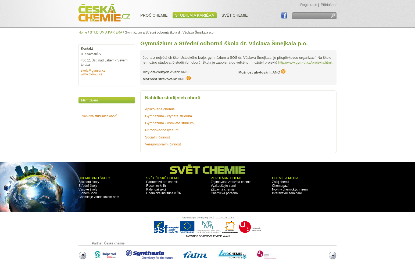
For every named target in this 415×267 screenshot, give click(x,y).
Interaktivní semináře (287, 193)
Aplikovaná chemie (160, 109)
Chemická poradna (224, 193)
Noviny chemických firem (290, 189)
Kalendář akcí (156, 189)
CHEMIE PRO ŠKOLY (94, 178)
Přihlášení (329, 5)
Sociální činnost (157, 137)
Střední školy (87, 186)
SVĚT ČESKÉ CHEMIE (163, 178)
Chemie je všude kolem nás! (98, 197)
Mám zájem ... (91, 100)
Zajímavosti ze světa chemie (231, 182)
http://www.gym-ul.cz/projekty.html (304, 62)
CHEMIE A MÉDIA (285, 178)
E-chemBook (87, 193)
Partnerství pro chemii (162, 182)
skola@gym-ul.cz (93, 70)
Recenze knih (156, 186)
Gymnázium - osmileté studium (169, 123)
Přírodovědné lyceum (162, 130)
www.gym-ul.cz (91, 74)
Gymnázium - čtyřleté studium (168, 116)
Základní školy (88, 182)
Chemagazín (281, 186)
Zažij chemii (280, 182)
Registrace (308, 5)
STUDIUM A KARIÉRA (106, 32)
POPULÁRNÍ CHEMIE (227, 178)
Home (82, 32)
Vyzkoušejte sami (223, 186)
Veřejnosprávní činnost (163, 144)
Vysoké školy (87, 189)
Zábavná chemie (223, 189)
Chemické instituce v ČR (163, 193)
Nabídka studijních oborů (99, 116)
